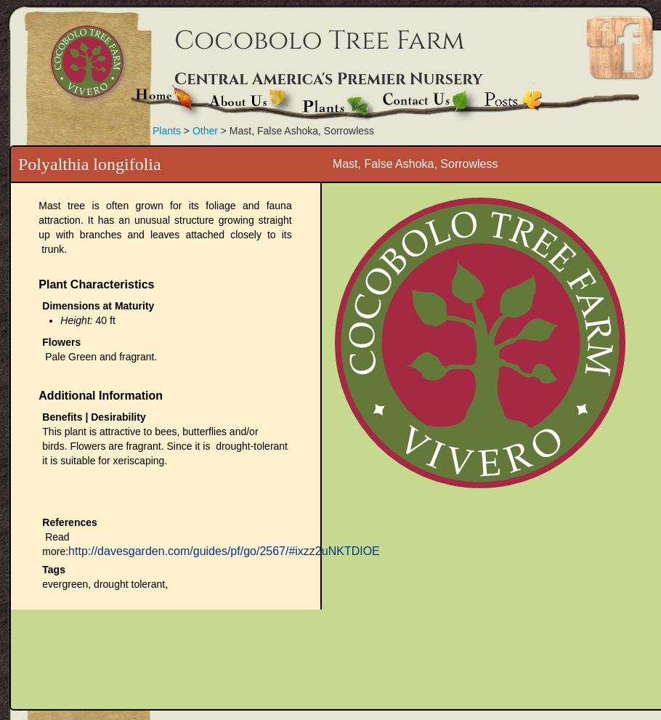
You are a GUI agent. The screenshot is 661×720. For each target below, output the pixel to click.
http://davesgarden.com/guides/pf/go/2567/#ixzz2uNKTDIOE (224, 551)
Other (205, 131)
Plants (167, 131)
